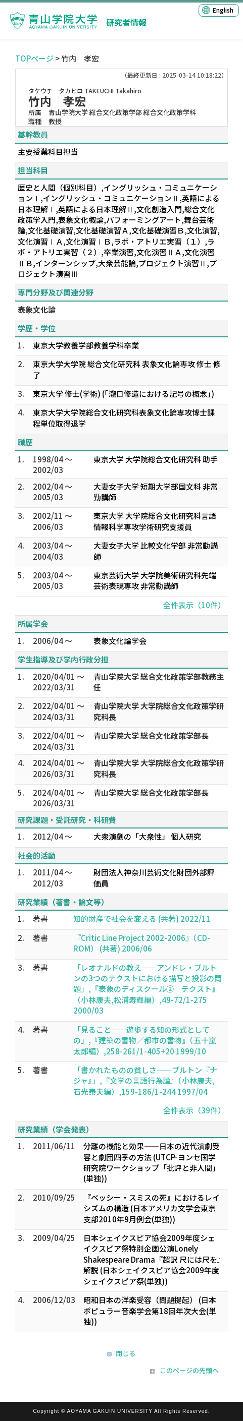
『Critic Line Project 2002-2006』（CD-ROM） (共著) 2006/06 (141, 943)
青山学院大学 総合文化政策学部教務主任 (158, 681)
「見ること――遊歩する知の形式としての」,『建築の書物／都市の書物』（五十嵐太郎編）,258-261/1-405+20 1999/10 (144, 1040)
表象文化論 (37, 309)
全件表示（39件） (194, 1110)
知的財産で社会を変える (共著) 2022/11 (142, 918)
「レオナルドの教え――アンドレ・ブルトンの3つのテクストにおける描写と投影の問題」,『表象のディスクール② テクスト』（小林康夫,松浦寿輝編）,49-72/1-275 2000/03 (147, 989)
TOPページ (34, 58)
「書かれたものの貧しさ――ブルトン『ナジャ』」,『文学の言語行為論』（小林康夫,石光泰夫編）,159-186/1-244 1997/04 (145, 1080)
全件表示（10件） (194, 605)
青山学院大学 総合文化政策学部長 (151, 735)
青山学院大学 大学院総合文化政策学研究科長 (158, 711)
